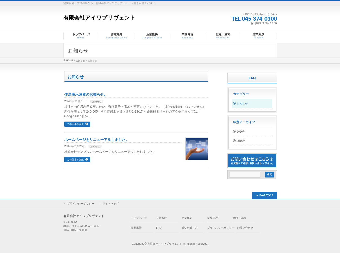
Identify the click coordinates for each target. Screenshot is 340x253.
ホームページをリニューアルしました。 (96, 140)
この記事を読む (75, 124)
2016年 (241, 140)
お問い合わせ (245, 227)
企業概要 (187, 218)
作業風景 (136, 227)
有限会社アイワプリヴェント (99, 18)
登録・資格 (239, 218)
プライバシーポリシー (80, 203)
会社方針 (161, 218)
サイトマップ (110, 203)
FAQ (159, 227)
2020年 (241, 131)
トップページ (139, 218)
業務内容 (212, 218)
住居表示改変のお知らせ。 (85, 94)
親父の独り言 (190, 227)
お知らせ (97, 101)
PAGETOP (266, 195)
